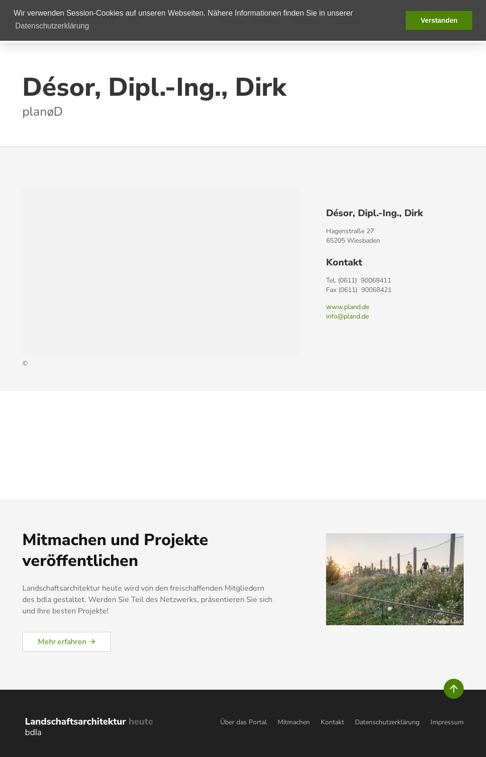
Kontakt (332, 722)
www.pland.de (347, 306)
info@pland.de (347, 316)
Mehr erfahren (62, 642)
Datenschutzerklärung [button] (52, 26)
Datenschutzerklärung (387, 722)
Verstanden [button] (439, 20)
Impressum (447, 722)
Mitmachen (294, 722)
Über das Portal (243, 722)
